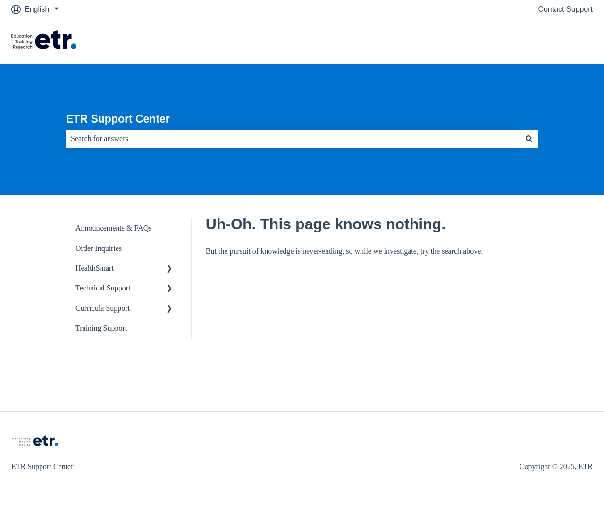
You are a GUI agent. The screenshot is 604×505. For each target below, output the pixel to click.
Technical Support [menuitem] (103, 288)
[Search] (529, 139)
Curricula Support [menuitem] (103, 308)
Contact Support (565, 9)
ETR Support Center (118, 119)
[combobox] (293, 139)
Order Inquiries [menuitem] (99, 248)
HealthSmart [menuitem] (95, 268)
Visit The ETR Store (550, 41)
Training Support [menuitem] (101, 328)
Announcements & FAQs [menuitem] (113, 228)
